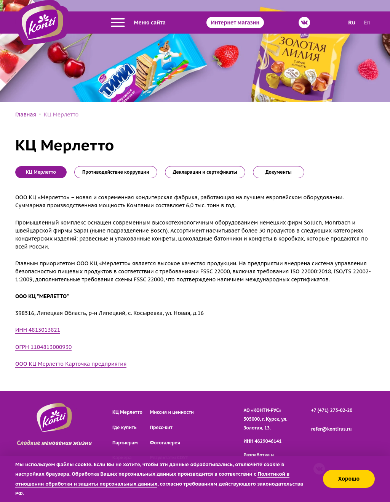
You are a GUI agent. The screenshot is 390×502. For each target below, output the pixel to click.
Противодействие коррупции (115, 172)
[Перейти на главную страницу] (42, 22)
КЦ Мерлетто (127, 412)
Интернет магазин (235, 22)
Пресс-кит (161, 427)
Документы (278, 172)
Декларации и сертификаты (205, 172)
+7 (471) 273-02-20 (332, 410)
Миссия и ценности (172, 412)
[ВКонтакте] (304, 22)
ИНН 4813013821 (37, 329)
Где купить (124, 427)
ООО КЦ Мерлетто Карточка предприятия (70, 363)
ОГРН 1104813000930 (43, 347)
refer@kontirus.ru (331, 429)
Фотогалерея (165, 443)
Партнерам (125, 443)
